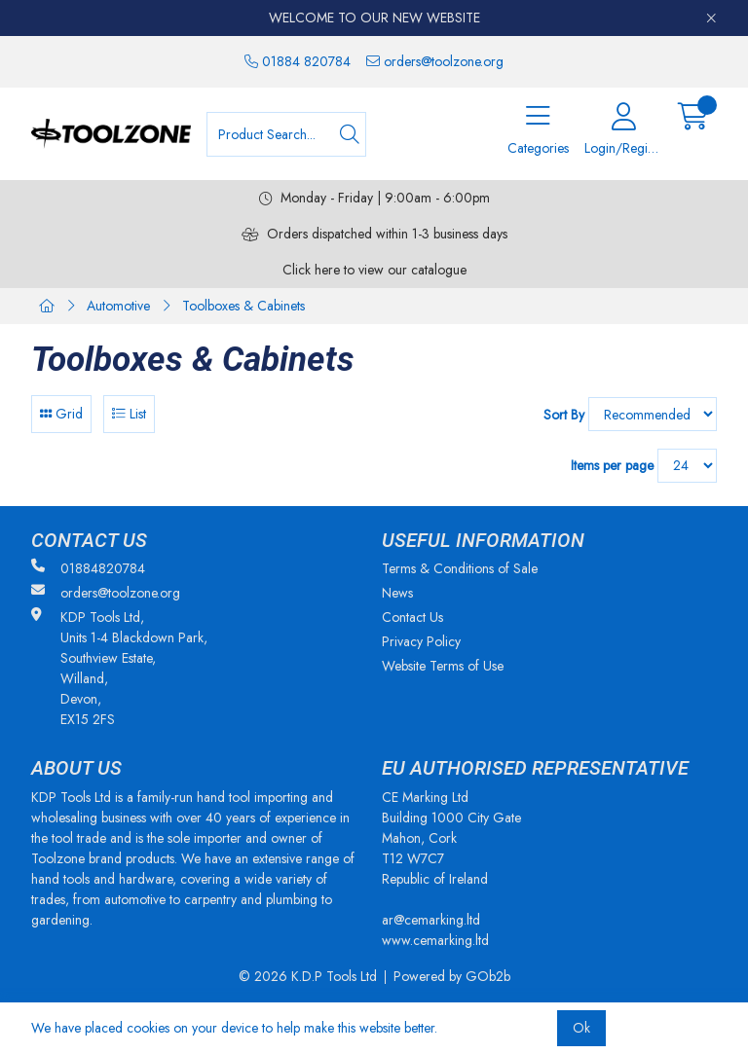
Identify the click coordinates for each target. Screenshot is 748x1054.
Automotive (118, 305)
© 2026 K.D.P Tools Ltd (308, 976)
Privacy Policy (421, 641)
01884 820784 (297, 61)
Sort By (563, 414)
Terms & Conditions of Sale (460, 568)
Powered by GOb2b (451, 976)
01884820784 (88, 568)
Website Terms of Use (443, 665)
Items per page (612, 465)
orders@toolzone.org (435, 61)
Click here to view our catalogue (374, 269)
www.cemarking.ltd (435, 940)
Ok (581, 1027)
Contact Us (412, 617)
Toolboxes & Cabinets (243, 305)
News (397, 592)
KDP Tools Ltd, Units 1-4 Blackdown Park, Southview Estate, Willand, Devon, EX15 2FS (119, 668)
